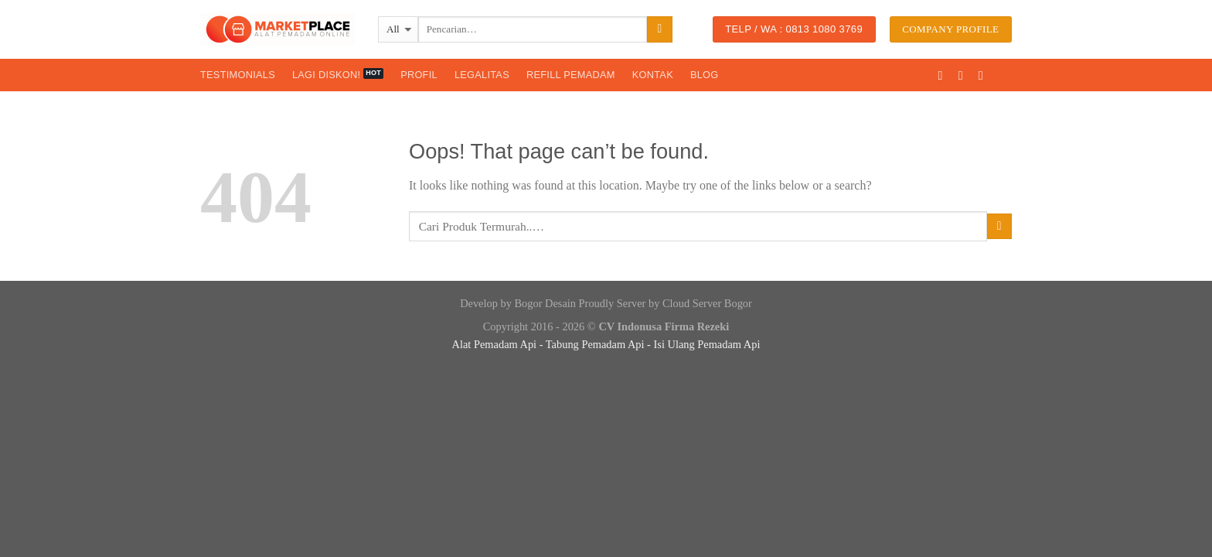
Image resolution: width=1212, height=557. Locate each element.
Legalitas (481, 74)
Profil (418, 74)
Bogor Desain (545, 303)
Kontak (652, 74)
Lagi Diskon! (326, 74)
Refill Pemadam (570, 74)
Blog (704, 74)
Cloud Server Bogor (707, 303)
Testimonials (237, 74)
